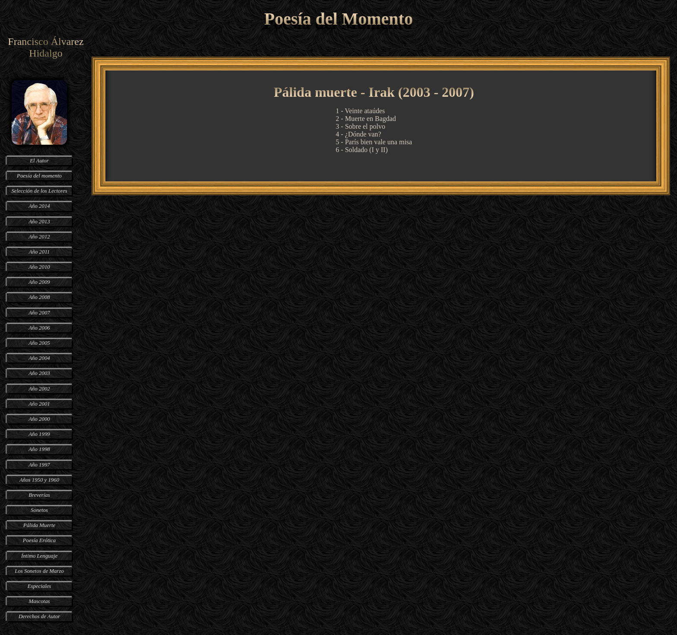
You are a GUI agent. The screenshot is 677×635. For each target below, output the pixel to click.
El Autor (39, 161)
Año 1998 (39, 449)
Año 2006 (39, 328)
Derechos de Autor (39, 616)
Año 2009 (39, 282)
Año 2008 (39, 297)
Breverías (39, 495)
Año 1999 (39, 434)
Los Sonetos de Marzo (39, 571)
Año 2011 (39, 252)
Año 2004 (39, 358)
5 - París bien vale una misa (374, 142)
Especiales (39, 586)
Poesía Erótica (39, 540)
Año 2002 (39, 389)
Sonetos (39, 510)
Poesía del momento (39, 176)
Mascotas (39, 601)
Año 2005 (39, 343)
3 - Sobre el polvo (361, 126)
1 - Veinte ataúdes (360, 110)
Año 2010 (39, 267)
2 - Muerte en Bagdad (366, 118)
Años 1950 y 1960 (39, 480)
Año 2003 (39, 373)
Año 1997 (39, 465)
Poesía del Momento (338, 19)
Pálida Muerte (39, 525)
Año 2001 (39, 404)
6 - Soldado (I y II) (362, 149)
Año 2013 (39, 222)
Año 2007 (39, 313)
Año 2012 (39, 237)
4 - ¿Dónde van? (358, 134)
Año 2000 (39, 419)
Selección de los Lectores (39, 191)
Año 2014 (39, 206)
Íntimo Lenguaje (39, 556)
